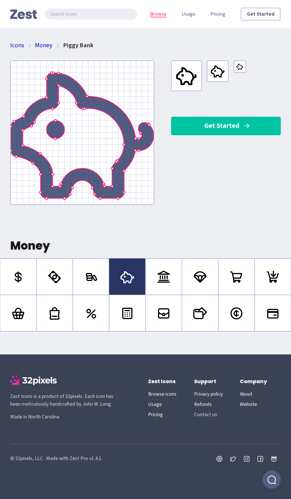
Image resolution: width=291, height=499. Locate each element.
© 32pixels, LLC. (27, 458)
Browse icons (162, 394)
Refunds (203, 404)
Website (248, 404)
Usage (188, 14)
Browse (158, 14)
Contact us (205, 414)
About (246, 394)
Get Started (261, 14)
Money (43, 45)
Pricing (218, 14)
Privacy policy (208, 394)
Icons (17, 45)
